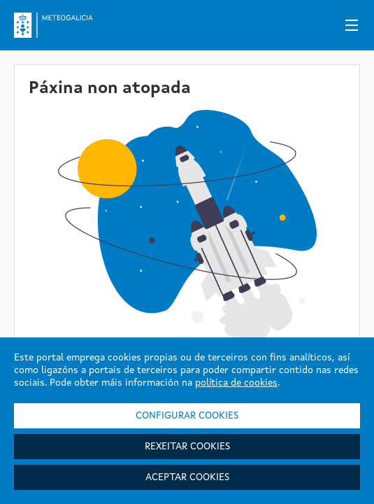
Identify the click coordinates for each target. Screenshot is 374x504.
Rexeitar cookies (187, 446)
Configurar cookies (187, 416)
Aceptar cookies (187, 477)
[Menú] (352, 25)
